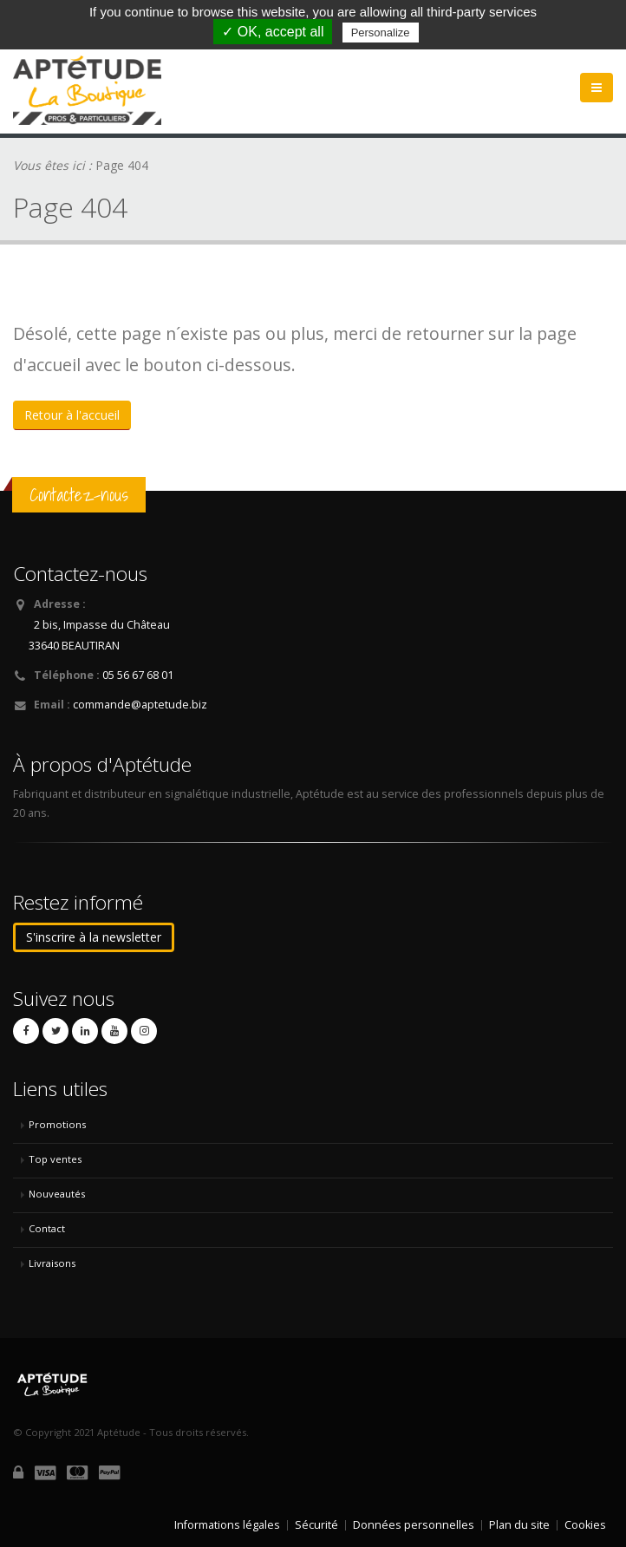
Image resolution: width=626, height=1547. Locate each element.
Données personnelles (413, 1525)
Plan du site (519, 1525)
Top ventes (55, 1158)
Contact (47, 1228)
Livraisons (52, 1263)
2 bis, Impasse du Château (102, 624)
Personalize (380, 32)
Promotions (57, 1124)
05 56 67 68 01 (137, 675)
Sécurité (316, 1525)
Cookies (585, 1525)
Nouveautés (57, 1193)
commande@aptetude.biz (140, 704)
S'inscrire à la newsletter (93, 937)
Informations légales (227, 1525)
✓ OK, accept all (272, 31)
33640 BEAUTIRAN (74, 645)
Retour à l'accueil (72, 415)
